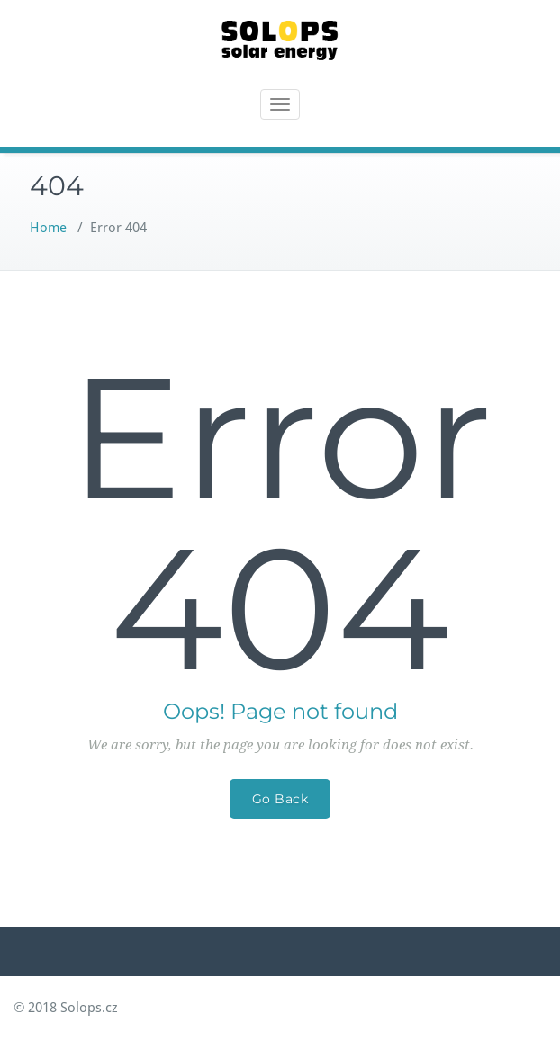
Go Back (280, 799)
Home (48, 228)
